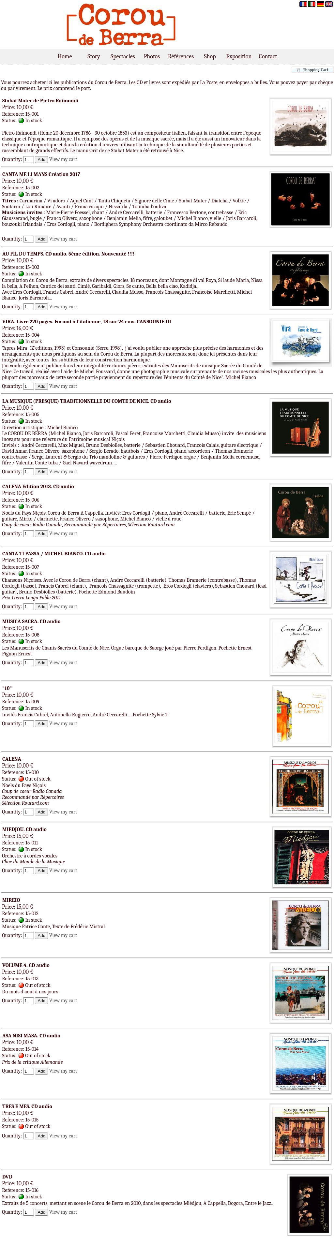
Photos (152, 56)
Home (65, 56)
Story (93, 56)
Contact (268, 56)
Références (181, 56)
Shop (210, 56)
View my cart (63, 159)
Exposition (239, 56)
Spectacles (123, 56)
